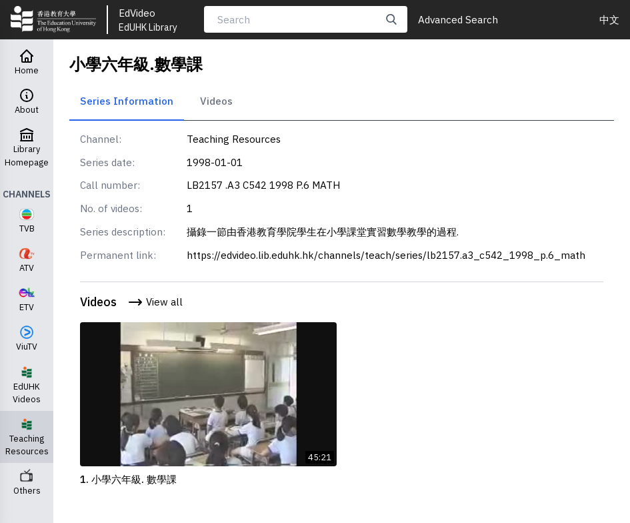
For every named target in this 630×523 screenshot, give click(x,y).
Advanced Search (458, 19)
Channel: (100, 138)
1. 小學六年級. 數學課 (128, 479)
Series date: (107, 162)
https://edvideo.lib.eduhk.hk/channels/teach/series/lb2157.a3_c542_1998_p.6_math (386, 255)
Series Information (126, 100)
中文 (609, 19)
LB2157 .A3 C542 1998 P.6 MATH (263, 184)
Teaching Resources (234, 138)
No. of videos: (111, 208)
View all (155, 302)
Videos (216, 100)
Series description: (122, 231)
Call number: (110, 184)
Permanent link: (118, 255)
